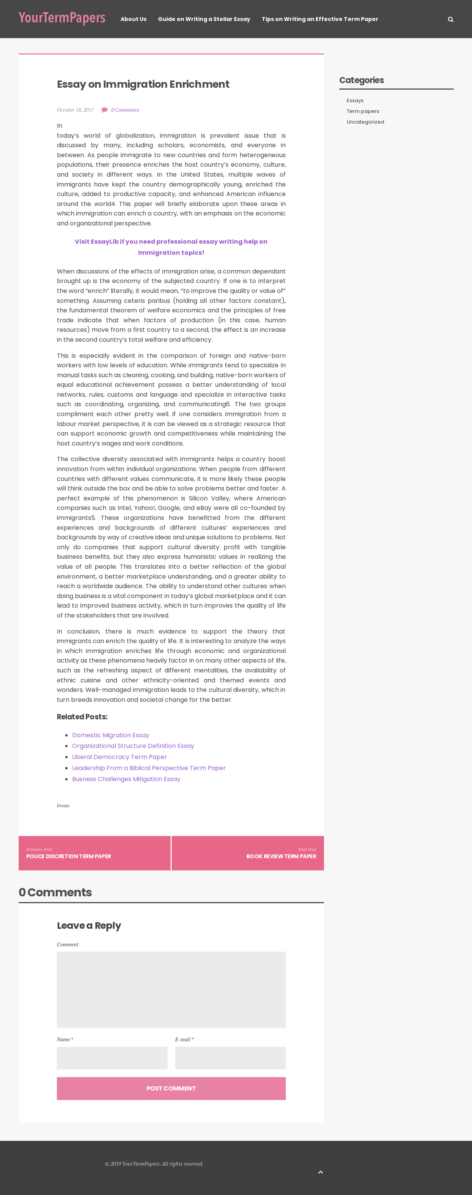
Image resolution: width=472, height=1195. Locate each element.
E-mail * (184, 1039)
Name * (65, 1039)
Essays (63, 805)
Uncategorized (365, 122)
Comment (68, 944)
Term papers (363, 111)
